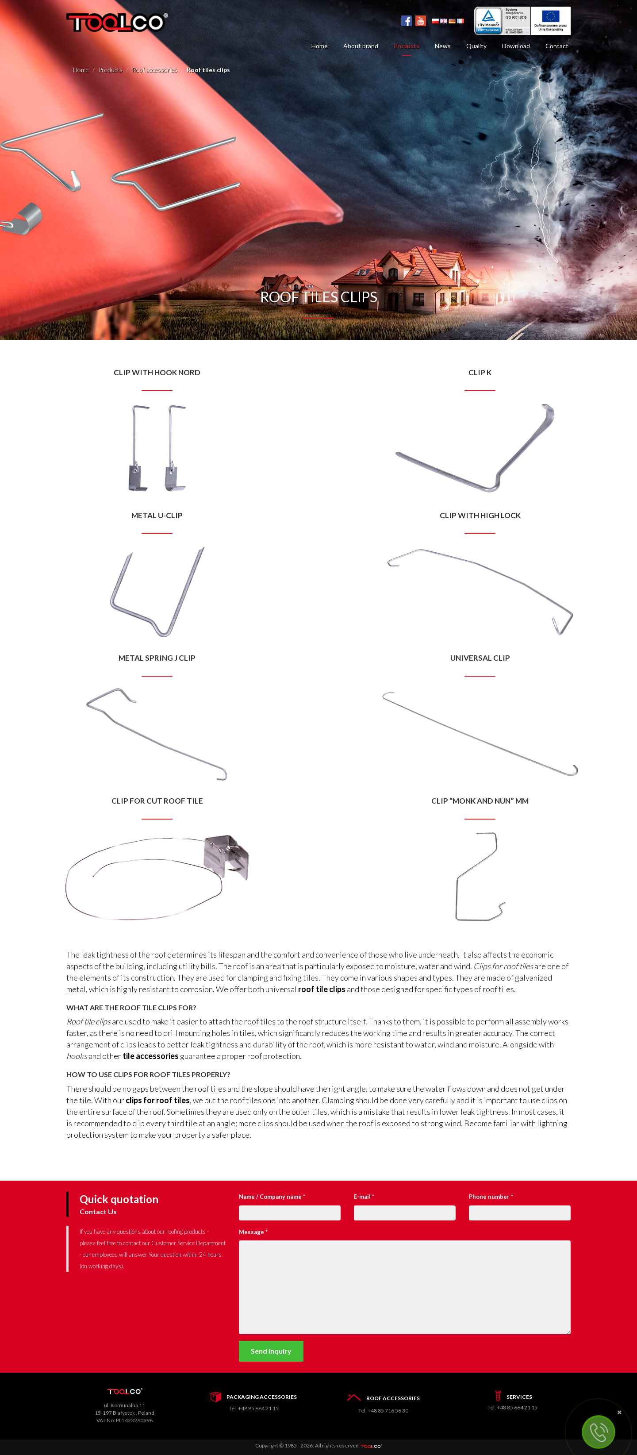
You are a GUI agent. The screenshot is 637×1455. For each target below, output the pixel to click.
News (443, 46)
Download (516, 46)
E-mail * (364, 1196)
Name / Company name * (272, 1196)
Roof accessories (154, 69)
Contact (556, 46)
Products (406, 46)
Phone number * (491, 1196)
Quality (476, 46)
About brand (360, 46)
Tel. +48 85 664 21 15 (254, 1408)
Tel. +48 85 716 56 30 (383, 1410)
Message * (253, 1232)
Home (319, 46)
